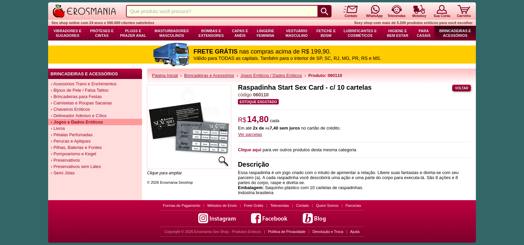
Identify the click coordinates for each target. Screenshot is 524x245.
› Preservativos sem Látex (76, 166)
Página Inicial (165, 75)
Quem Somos (327, 205)
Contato (302, 205)
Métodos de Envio (222, 205)
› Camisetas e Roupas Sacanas (81, 102)
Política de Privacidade (286, 232)
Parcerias (353, 205)
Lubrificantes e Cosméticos (360, 33)
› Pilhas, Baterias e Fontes (76, 147)
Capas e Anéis (240, 33)
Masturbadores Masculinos (172, 33)
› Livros (58, 128)
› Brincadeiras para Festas (76, 96)
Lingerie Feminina (265, 33)
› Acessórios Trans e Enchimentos (84, 83)
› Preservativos (65, 160)
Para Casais (424, 33)
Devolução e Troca (327, 232)
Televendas (279, 205)
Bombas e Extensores (211, 33)
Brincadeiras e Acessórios (455, 33)
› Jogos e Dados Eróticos (77, 122)
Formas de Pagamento (182, 205)
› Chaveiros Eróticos (70, 109)
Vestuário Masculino (296, 33)
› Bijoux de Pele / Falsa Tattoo (79, 90)
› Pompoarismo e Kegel (73, 153)
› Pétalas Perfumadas (72, 134)
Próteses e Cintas (102, 33)
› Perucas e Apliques (71, 141)
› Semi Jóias (63, 172)
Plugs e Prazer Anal (133, 33)
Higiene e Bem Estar (397, 33)
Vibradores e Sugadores (67, 33)
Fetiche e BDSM (326, 33)
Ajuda (355, 232)
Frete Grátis (253, 205)
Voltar (461, 88)
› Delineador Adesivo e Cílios (79, 115)
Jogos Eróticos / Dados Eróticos (271, 75)
